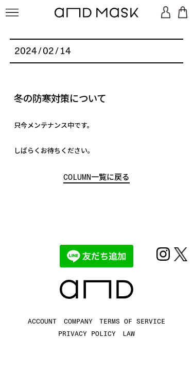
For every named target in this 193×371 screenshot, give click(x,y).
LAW (128, 333)
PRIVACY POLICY (87, 333)
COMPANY (78, 321)
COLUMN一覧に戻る (96, 177)
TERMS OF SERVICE (132, 321)
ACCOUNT (42, 321)
